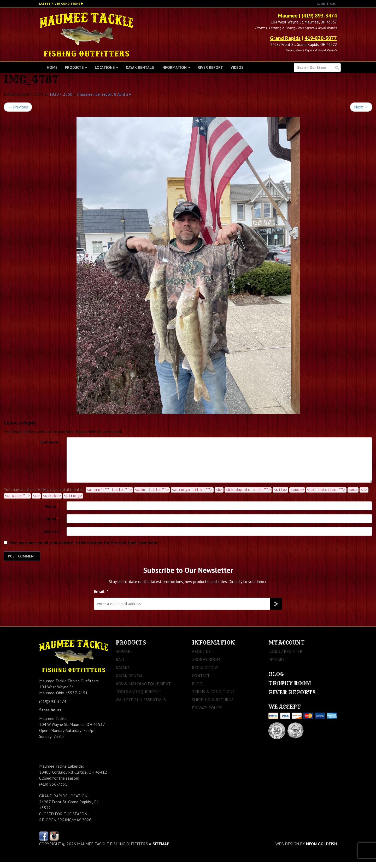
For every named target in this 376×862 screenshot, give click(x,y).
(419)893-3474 (52, 701)
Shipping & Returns (212, 699)
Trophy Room (206, 659)
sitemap (160, 843)
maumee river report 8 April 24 (104, 94)
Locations (106, 67)
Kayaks (123, 667)
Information (175, 67)
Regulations (205, 667)
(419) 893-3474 (319, 15)
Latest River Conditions (59, 3)
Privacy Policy (207, 707)
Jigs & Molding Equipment (143, 683)
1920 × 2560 (60, 94)
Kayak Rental (129, 675)
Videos (237, 67)
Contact (201, 675)
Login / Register (285, 651)
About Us (201, 651)
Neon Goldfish (321, 843)
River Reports (292, 692)
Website (51, 531)
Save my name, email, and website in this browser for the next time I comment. (83, 542)
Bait (120, 659)
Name (52, 506)
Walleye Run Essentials (141, 699)
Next (361, 107)
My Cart (276, 659)
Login (321, 3)
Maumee (288, 15)
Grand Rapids (285, 38)
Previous (18, 107)
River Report (210, 67)
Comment (49, 442)
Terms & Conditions (213, 691)
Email (52, 518)
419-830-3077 (320, 38)
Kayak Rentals (140, 67)
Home (52, 67)
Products (76, 67)
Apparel (124, 651)
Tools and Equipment (138, 691)
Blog (197, 683)
